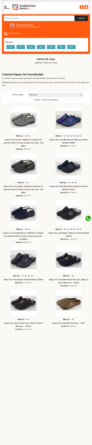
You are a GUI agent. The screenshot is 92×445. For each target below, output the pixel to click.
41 (20, 47)
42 (31, 47)
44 (51, 47)
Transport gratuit (24, 25)
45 (61, 47)
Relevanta (56, 95)
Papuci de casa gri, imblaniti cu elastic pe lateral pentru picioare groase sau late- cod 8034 (23, 143)
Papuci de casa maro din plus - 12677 (68, 323)
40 (10, 47)
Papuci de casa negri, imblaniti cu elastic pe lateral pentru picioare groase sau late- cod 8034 (23, 189)
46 (71, 47)
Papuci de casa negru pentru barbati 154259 (23, 280)
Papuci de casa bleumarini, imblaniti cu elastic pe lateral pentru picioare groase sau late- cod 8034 (23, 236)
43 (41, 47)
